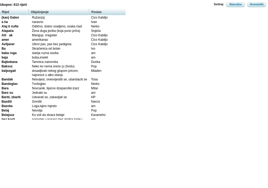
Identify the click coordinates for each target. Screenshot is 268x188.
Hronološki (257, 4)
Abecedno (235, 4)
